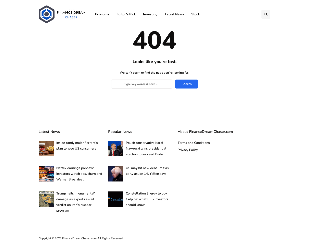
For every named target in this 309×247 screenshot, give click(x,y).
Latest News (174, 14)
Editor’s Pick (126, 14)
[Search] (141, 84)
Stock (195, 14)
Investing (150, 14)
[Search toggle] (265, 14)
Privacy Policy (188, 150)
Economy (102, 14)
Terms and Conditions (194, 143)
